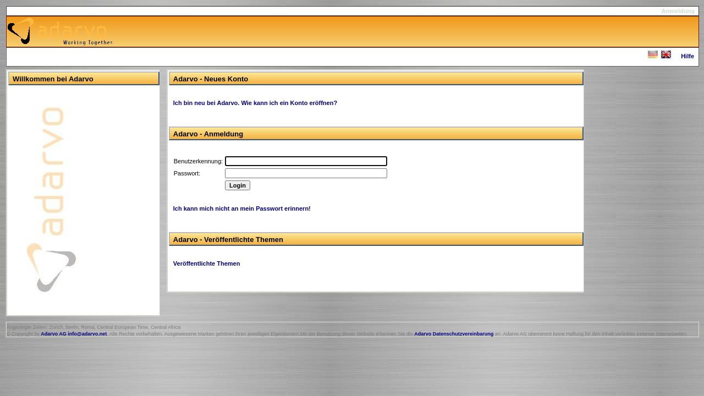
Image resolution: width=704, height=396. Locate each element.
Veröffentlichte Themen (206, 263)
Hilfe (687, 56)
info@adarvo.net (87, 334)
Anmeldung (678, 11)
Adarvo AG (54, 334)
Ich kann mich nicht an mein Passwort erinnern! (242, 208)
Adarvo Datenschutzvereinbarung (453, 334)
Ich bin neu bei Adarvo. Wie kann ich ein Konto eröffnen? (255, 103)
